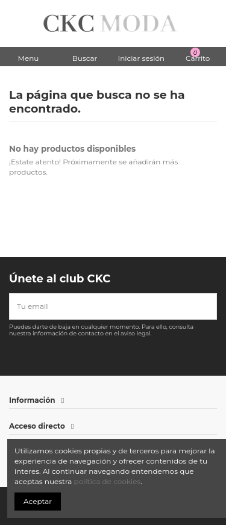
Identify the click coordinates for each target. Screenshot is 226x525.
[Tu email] (106, 306)
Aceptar (38, 501)
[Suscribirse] (209, 306)
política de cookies (107, 481)
